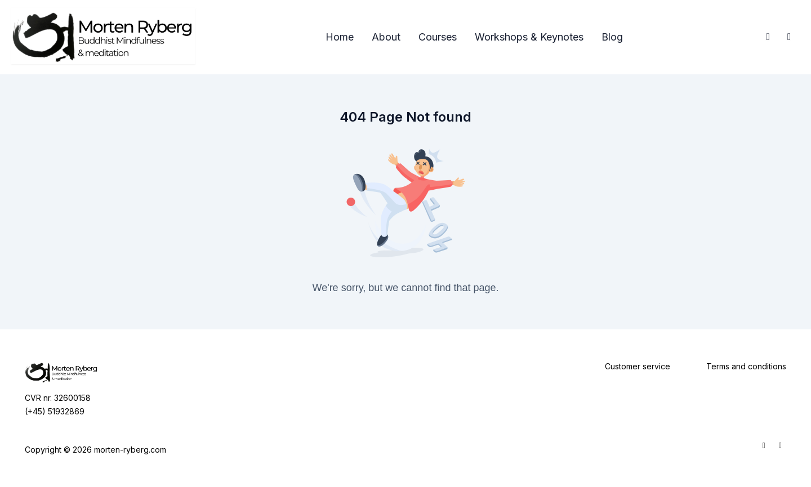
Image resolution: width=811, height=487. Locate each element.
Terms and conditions (746, 366)
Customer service (637, 366)
